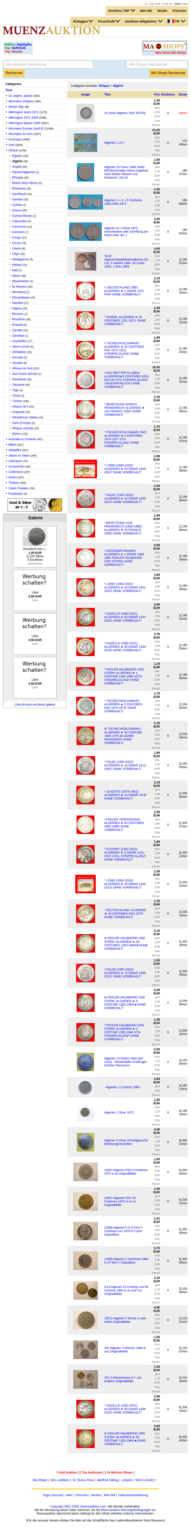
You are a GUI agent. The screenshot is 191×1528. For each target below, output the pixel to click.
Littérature (15, 461)
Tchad (16, 395)
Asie (11, 145)
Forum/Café (109, 21)
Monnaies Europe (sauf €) (26, 128)
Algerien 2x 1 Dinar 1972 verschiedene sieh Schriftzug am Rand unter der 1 (126, 231)
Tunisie (17, 401)
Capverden (19, 221)
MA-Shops (40, 1480)
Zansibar (18, 335)
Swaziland (19, 379)
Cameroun (19, 226)
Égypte (17, 155)
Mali (15, 270)
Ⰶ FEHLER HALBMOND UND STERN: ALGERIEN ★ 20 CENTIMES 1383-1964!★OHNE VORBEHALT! (126, 943)
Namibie (17, 303)
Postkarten (15, 493)
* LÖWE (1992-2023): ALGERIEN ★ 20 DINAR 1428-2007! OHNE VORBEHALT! (125, 469)
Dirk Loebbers (59, 1480)
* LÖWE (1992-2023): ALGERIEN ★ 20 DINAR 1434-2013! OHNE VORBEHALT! (125, 884)
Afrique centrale (23, 428)
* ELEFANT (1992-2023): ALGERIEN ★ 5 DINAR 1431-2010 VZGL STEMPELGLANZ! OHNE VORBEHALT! (125, 854)
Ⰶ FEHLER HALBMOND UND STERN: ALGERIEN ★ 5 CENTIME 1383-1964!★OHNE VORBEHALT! (125, 1003)
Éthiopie (17, 177)
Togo (15, 390)
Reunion (17, 313)
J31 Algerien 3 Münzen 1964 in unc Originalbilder (125, 1349)
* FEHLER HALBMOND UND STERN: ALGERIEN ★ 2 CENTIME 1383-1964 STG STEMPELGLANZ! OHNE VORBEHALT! (124, 1032)
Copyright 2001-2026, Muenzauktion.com (78, 1506)
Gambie (17, 199)
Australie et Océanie (22, 439)
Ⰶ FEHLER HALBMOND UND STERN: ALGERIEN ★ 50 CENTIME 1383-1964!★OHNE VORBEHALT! (125, 1439)
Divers (16, 433)
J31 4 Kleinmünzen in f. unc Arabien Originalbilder (123, 1379)
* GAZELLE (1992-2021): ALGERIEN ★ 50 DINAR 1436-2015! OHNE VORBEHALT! (125, 1409)
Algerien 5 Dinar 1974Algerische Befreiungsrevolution (126, 1142)
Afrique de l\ (20, 406)
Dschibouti (19, 194)
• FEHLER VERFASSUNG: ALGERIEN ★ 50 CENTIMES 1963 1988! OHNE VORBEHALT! (124, 825)
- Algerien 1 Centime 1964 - (122, 1087)
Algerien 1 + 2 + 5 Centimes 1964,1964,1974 (123, 201)
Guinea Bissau (22, 215)
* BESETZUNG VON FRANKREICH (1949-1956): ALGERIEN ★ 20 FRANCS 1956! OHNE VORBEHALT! (123, 528)
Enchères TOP (122, 10)
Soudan (17, 363)
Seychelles (19, 341)
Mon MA (146, 10)
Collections (15, 472)
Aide (69, 1495)
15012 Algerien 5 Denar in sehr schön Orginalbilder (125, 1320)
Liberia (16, 248)
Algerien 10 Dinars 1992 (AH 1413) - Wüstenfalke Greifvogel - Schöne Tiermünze (126, 1062)
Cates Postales (18, 488)
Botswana (18, 188)
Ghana (16, 210)
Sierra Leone (21, 346)
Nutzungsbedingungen (136, 1510)
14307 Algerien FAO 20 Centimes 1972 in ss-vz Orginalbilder (120, 1201)
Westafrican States (25, 417)
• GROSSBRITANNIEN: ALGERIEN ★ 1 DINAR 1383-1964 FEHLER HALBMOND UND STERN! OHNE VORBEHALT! (124, 557)
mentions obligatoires (143, 21)
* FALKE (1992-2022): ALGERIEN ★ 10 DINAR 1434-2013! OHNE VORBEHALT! (125, 973)
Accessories (16, 466)
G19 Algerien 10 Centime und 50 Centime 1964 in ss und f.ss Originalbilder (126, 1290)
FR (176, 21)
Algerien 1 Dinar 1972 (119, 1112)
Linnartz (126, 1480)
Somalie (17, 357)
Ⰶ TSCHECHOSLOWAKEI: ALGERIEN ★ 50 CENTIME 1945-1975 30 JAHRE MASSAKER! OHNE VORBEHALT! (123, 736)
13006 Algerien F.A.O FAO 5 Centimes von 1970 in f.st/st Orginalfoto (123, 1231)
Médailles (14, 450)
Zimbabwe (19, 352)
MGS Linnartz (144, 1480)
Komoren (18, 232)
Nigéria (17, 308)
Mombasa (18, 292)
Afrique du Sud (22, 368)
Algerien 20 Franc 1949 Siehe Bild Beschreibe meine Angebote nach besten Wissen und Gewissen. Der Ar (126, 172)
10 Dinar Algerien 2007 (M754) (125, 113)
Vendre (162, 10)
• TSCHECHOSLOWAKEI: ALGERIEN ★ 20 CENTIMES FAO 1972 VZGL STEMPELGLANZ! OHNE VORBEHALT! (124, 350)
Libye (15, 254)
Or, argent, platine (20, 95)
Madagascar (20, 259)
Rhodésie (18, 319)
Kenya (16, 243)
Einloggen (83, 21)
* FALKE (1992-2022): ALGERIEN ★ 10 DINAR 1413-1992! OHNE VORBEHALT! (125, 765)
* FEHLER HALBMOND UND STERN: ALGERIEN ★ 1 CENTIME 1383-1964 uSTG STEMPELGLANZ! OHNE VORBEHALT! (124, 676)
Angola (17, 166)
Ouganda (18, 412)
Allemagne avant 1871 (23, 112)
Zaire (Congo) (21, 423)
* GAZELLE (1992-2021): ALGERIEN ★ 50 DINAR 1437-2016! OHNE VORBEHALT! (125, 617)
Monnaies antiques (21, 101)
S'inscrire (179, 10)
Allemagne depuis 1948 (24, 123)
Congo (16, 237)
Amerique (15, 139)
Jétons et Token (19, 455)
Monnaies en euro (20, 134)
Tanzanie (18, 384)
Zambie (17, 330)
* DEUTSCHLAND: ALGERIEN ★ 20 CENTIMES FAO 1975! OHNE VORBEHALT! (125, 913)
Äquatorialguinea (23, 172)
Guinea (17, 204)
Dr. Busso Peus (83, 1480)
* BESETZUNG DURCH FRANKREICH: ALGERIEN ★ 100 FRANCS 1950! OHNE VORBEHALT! (124, 409)
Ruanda (17, 324)
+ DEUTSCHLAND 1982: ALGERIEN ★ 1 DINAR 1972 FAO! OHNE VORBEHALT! (124, 291)
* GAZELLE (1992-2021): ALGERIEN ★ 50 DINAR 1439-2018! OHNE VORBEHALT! (125, 646)
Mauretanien (20, 281)
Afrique (13, 150)
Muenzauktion (110, 1510)
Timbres (13, 482)
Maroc (16, 275)
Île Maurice (19, 286)
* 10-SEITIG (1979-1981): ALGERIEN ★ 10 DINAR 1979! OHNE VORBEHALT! (125, 795)
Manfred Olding (107, 1480)
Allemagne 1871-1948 (23, 117)
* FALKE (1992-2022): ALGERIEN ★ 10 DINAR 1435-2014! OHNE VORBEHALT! (125, 498)
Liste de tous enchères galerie (35, 704)
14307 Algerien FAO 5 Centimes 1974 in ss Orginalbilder (126, 1171)
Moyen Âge (16, 106)
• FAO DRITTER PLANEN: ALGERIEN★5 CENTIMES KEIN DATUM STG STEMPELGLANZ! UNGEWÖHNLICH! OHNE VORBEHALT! (126, 380)
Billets (12, 444)
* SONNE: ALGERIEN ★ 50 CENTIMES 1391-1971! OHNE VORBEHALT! (125, 320)
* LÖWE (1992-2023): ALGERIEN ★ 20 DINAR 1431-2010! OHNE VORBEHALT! (125, 587)
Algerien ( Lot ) (114, 142)
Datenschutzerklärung (133, 1495)
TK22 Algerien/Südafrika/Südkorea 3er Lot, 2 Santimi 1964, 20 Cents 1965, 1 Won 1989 (126, 261)
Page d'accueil (53, 1495)
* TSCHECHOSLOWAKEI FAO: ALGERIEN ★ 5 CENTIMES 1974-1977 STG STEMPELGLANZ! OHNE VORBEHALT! (125, 439)
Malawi (17, 264)
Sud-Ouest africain (24, 373)
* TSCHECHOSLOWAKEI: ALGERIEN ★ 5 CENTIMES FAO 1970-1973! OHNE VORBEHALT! (123, 706)
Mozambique (21, 297)
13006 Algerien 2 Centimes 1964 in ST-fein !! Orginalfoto (126, 1260)
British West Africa (24, 183)
